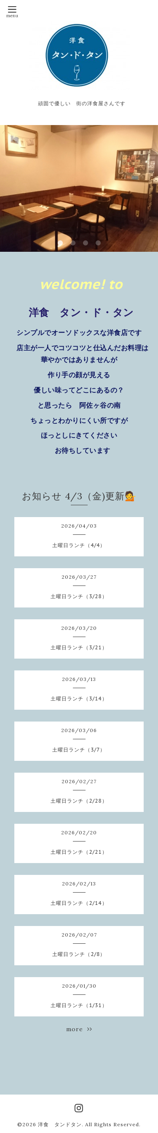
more (79, 1029)
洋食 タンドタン (60, 1124)
